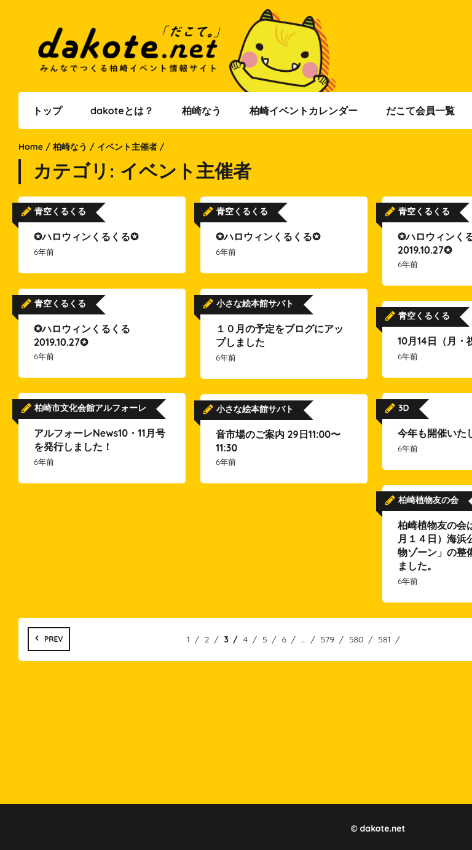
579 (327, 639)
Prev (53, 639)
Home (30, 146)
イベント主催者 (127, 146)
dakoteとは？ (122, 110)
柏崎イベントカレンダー (304, 110)
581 (384, 639)
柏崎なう (201, 110)
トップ (47, 110)
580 (356, 639)
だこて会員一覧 (420, 110)
